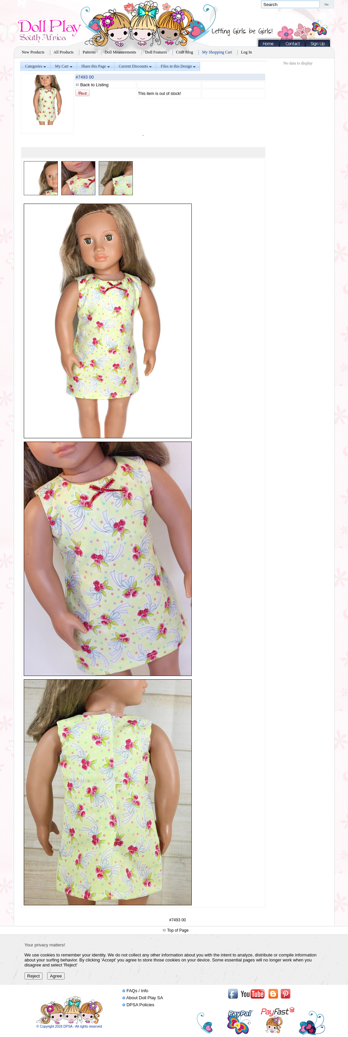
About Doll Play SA (144, 997)
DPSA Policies (140, 1004)
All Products (64, 52)
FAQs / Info (137, 990)
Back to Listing (94, 84)
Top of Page (178, 930)
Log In (246, 52)
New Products (33, 52)
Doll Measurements (120, 52)
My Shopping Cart (217, 52)
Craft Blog (184, 52)
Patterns (89, 52)
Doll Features (156, 52)
